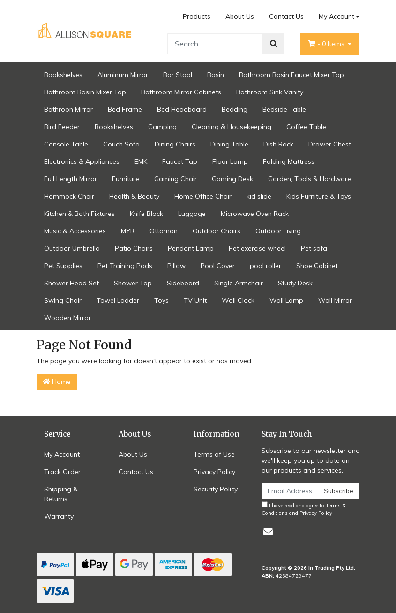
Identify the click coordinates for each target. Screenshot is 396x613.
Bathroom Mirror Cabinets (181, 92)
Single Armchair (238, 283)
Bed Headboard (182, 109)
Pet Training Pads (124, 265)
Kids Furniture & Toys (318, 196)
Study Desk (295, 283)
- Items (327, 43)
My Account (62, 454)
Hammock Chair (69, 196)
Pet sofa (314, 248)
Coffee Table (306, 127)
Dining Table (229, 144)
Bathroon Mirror (68, 109)
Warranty (59, 516)
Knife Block (146, 213)
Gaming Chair (175, 179)
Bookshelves (63, 74)
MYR (127, 231)
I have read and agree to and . (304, 509)
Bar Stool (177, 74)
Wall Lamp (286, 300)
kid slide (259, 196)
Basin (215, 74)
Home (57, 381)
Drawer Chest (329, 144)
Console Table (66, 144)
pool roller (265, 265)
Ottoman (163, 231)
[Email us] (268, 531)
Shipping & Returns (61, 494)
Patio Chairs (134, 248)
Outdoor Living (278, 231)
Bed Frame (125, 109)
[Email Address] (290, 491)
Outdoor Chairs (216, 231)
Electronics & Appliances (82, 161)
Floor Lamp (230, 161)
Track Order (62, 471)
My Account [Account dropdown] (336, 16)
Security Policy (216, 489)
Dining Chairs (175, 144)
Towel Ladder (118, 300)
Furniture (125, 179)
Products (196, 16)
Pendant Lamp (191, 248)
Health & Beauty (134, 196)
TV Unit (195, 300)
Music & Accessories (75, 231)
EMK (140, 161)
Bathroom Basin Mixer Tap (85, 92)
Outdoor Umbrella (72, 248)
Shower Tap (133, 283)
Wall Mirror (335, 300)
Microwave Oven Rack (255, 213)
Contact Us (286, 16)
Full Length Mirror (70, 179)
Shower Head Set (71, 283)
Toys (161, 300)
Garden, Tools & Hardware (309, 179)
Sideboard (183, 283)
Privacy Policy (214, 471)
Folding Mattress (288, 161)
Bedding (234, 109)
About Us (239, 16)
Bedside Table (284, 109)
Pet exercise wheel (257, 248)
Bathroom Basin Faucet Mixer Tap (291, 74)
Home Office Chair (203, 196)
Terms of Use (214, 454)
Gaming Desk (232, 179)
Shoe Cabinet (317, 265)
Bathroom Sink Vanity (269, 92)
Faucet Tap (179, 161)
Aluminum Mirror (122, 74)
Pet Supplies (63, 265)
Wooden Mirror (67, 318)
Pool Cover (218, 265)
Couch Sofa (121, 144)
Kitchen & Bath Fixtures (79, 213)
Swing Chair (63, 300)
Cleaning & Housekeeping (231, 127)
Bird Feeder (62, 127)
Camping (162, 127)
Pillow (176, 265)
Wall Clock (238, 300)
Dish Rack (278, 144)
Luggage (192, 213)
